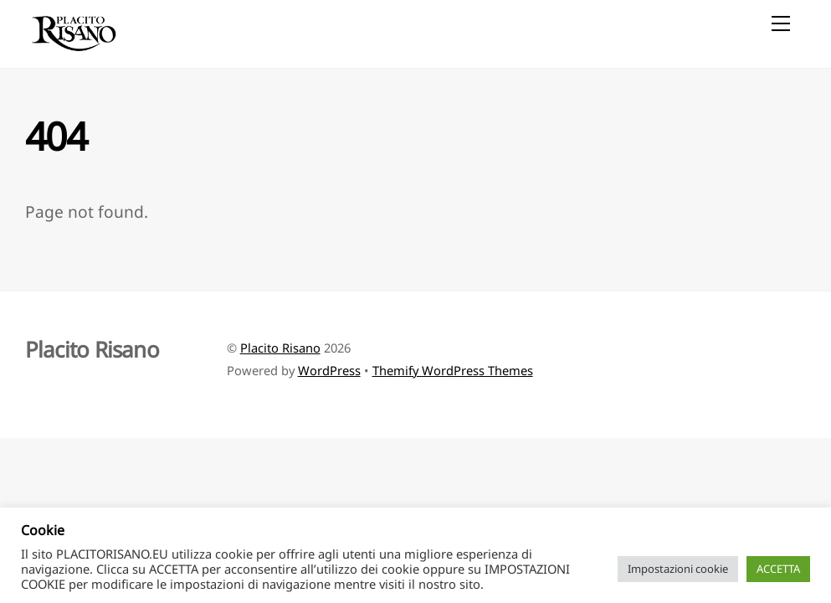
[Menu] (781, 22)
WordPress (329, 370)
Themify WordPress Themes (452, 370)
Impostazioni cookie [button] (678, 568)
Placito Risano (280, 347)
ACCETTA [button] (778, 568)
